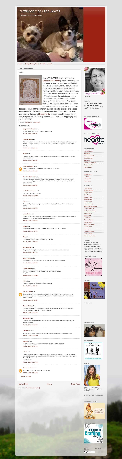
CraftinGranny (27, 268)
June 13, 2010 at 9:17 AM (30, 171)
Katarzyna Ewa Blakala (90, 206)
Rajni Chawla (88, 222)
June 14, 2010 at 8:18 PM (30, 325)
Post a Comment (26, 376)
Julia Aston (26, 318)
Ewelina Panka (88, 197)
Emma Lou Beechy (89, 156)
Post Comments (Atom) (33, 388)
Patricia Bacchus (89, 165)
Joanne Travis (27, 306)
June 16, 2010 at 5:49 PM (30, 346)
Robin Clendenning (89, 224)
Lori (24, 201)
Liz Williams (26, 330)
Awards (50, 64)
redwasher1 (26, 214)
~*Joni (25, 352)
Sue (24, 237)
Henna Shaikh (88, 201)
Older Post (75, 384)
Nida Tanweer (88, 213)
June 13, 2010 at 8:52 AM (30, 160)
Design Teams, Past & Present (35, 64)
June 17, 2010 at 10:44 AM (30, 362)
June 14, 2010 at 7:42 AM (30, 300)
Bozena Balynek (88, 190)
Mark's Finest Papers (29, 191)
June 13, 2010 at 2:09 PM (30, 220)
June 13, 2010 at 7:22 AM (30, 133)
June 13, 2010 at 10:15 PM (30, 275)
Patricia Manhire (88, 220)
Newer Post (23, 384)
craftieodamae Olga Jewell (40, 11)
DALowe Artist (27, 291)
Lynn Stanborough (89, 208)
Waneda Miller (88, 167)
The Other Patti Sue (29, 176)
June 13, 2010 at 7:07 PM (30, 231)
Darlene (25, 341)
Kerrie (25, 153)
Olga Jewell (87, 217)
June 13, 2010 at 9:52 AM (30, 185)
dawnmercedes (27, 368)
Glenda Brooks (88, 199)
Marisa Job (87, 160)
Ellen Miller (87, 153)
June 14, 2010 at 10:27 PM (30, 335)
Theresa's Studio (28, 166)
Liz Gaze (86, 176)
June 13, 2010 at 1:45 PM (30, 208)
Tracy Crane (87, 181)
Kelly (24, 281)
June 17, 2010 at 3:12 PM (30, 372)
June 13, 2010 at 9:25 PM (30, 263)
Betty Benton (27, 258)
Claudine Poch (27, 139)
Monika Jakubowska (90, 211)
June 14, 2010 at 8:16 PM (30, 312)
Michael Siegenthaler (90, 162)
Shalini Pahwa (88, 226)
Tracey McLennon (89, 231)
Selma (25, 226)
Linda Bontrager (88, 158)
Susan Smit (87, 229)
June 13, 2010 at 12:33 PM (30, 195)
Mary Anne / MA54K (29, 129)
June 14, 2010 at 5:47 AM (30, 286)
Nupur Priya (87, 215)
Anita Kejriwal (88, 188)
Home (20, 64)
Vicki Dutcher (27, 247)
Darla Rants (87, 195)
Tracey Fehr (87, 178)
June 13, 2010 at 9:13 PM (30, 252)
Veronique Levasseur (90, 236)
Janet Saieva (87, 174)
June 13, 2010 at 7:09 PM (30, 242)
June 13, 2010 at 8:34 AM (30, 148)
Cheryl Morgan (88, 192)
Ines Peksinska (88, 204)
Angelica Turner (88, 151)
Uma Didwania (88, 233)
